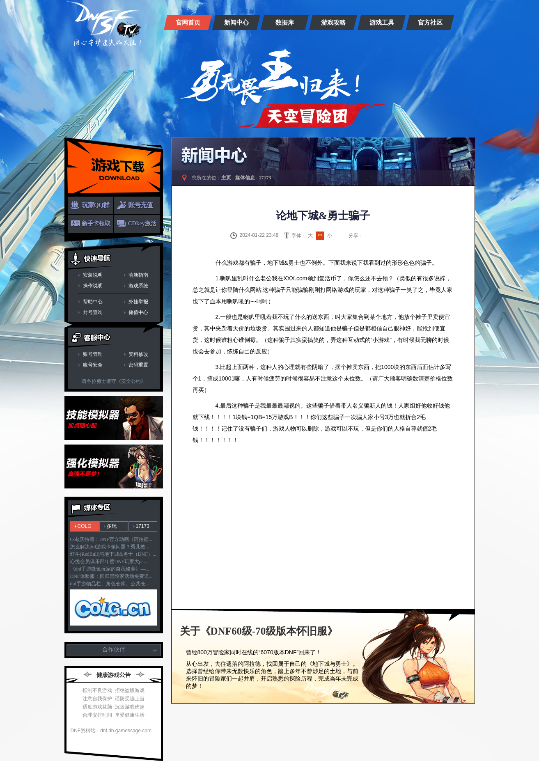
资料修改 (138, 354)
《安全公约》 (131, 381)
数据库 (284, 22)
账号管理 (93, 354)
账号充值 (140, 205)
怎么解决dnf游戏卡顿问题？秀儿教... (109, 547)
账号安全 (93, 365)
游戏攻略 (333, 22)
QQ (378, 235)
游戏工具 (381, 22)
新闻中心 (236, 22)
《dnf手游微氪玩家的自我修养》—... (109, 569)
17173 (142, 526)
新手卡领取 (96, 223)
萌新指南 (138, 275)
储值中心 (138, 312)
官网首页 (188, 22)
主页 (226, 178)
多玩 (112, 526)
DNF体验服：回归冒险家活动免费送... (111, 576)
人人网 (398, 235)
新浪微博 (367, 235)
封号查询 (93, 312)
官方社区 (430, 22)
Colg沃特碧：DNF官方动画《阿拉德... (111, 539)
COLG (85, 526)
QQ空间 (388, 235)
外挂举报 (138, 302)
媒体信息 (245, 178)
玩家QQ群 (96, 205)
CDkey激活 (142, 223)
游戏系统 (138, 286)
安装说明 (93, 275)
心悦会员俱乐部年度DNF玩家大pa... (108, 561)
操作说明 (93, 286)
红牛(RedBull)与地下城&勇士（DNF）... (113, 554)
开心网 (408, 235)
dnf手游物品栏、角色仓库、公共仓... (109, 584)
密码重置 (138, 365)
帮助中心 (93, 302)
